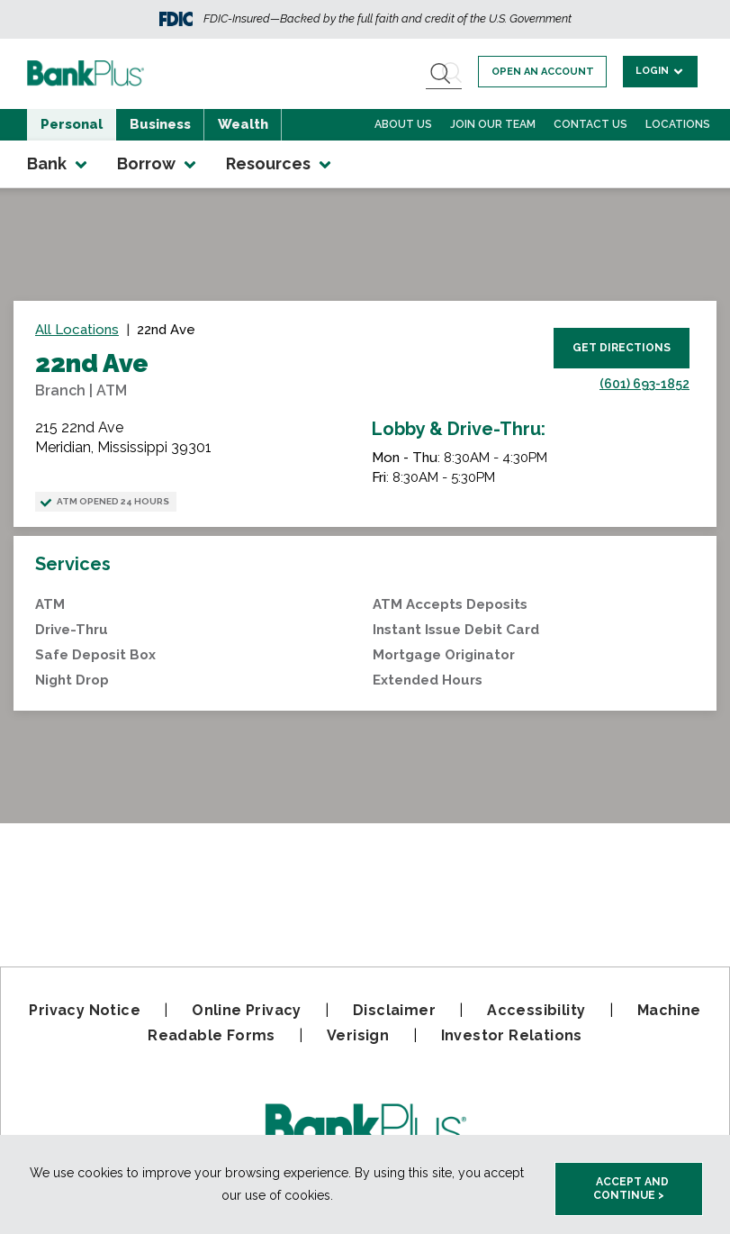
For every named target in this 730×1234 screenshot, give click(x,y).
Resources (280, 164)
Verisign (358, 1035)
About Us (403, 124)
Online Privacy (247, 1010)
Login (660, 71)
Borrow (158, 164)
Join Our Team (493, 124)
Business (160, 124)
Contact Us (590, 124)
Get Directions (621, 347)
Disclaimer (394, 1010)
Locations (677, 124)
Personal (72, 124)
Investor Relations (511, 1035)
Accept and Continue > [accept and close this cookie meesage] (631, 1188)
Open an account (542, 71)
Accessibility (536, 1010)
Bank (58, 164)
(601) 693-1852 (644, 384)
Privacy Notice (84, 1010)
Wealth (243, 124)
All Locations (77, 330)
